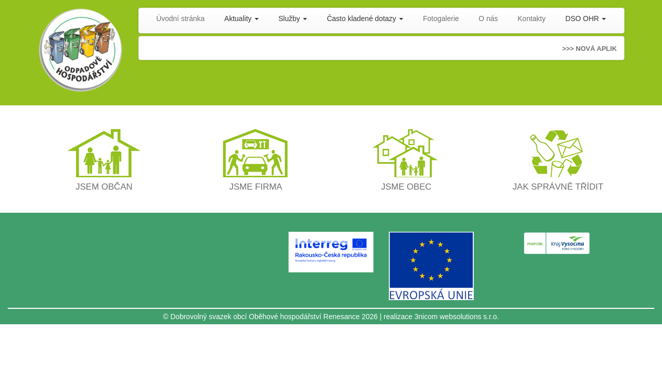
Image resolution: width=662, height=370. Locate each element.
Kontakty (531, 18)
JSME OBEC (406, 187)
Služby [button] (292, 18)
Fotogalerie (441, 18)
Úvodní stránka (180, 18)
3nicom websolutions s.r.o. (457, 316)
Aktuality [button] (241, 18)
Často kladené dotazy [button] (365, 18)
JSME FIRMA (255, 187)
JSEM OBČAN (104, 187)
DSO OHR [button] (585, 18)
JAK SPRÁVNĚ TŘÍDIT (558, 187)
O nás (488, 18)
